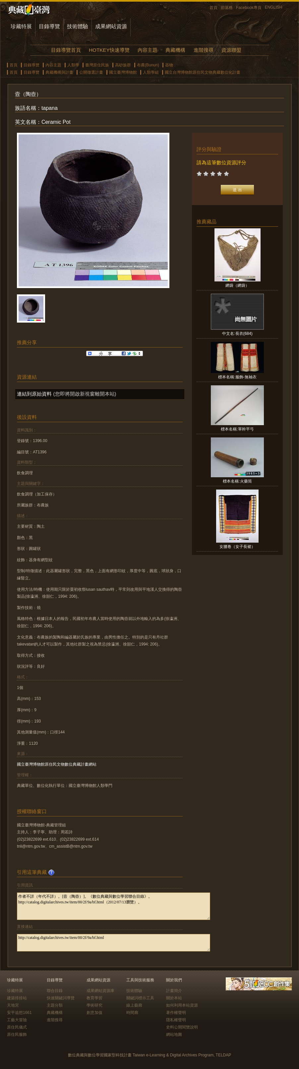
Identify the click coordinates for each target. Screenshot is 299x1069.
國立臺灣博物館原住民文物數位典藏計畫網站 (56, 764)
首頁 (213, 7)
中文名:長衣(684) (237, 333)
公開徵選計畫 (91, 72)
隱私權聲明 (176, 1020)
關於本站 (174, 998)
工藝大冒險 (17, 1020)
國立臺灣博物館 (123, 72)
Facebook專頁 (249, 7)
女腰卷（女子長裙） (237, 546)
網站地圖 (174, 1034)
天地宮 (13, 1005)
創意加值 (94, 1012)
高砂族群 (123, 65)
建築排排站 (17, 998)
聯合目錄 (55, 990)
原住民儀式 (17, 1027)
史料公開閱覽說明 (182, 1027)
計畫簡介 (174, 990)
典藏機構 (175, 50)
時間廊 (132, 1012)
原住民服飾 (17, 1034)
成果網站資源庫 (100, 990)
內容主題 (147, 50)
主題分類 (55, 1005)
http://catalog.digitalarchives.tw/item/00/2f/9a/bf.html (113, 943)
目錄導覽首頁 (66, 50)
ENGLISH (273, 7)
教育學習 (94, 998)
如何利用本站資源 (182, 1005)
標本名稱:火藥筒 (237, 481)
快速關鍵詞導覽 (61, 998)
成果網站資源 (111, 26)
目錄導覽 (49, 26)
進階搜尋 (203, 50)
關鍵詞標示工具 (140, 998)
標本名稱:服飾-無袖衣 (237, 377)
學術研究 (94, 1005)
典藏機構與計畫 (59, 72)
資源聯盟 (231, 50)
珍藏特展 (21, 26)
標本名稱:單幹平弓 (237, 429)
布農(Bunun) (148, 65)
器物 (169, 65)
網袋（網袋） (237, 285)
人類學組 (151, 72)
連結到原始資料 (34, 394)
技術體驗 (77, 26)
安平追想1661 (19, 1012)
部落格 (227, 7)
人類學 (73, 65)
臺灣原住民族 (97, 65)
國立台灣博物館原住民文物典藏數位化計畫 (202, 72)
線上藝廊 (134, 1005)
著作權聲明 (176, 1012)
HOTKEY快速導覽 (109, 50)
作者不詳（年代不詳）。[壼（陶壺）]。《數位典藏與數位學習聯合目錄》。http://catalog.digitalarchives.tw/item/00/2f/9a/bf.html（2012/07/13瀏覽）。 (113, 906)
